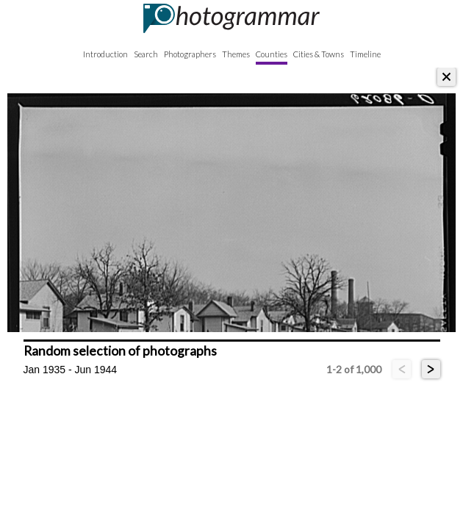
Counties (271, 54)
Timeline (365, 54)
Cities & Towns (318, 54)
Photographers (190, 54)
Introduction (105, 54)
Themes (236, 54)
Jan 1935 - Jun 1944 (71, 369)
